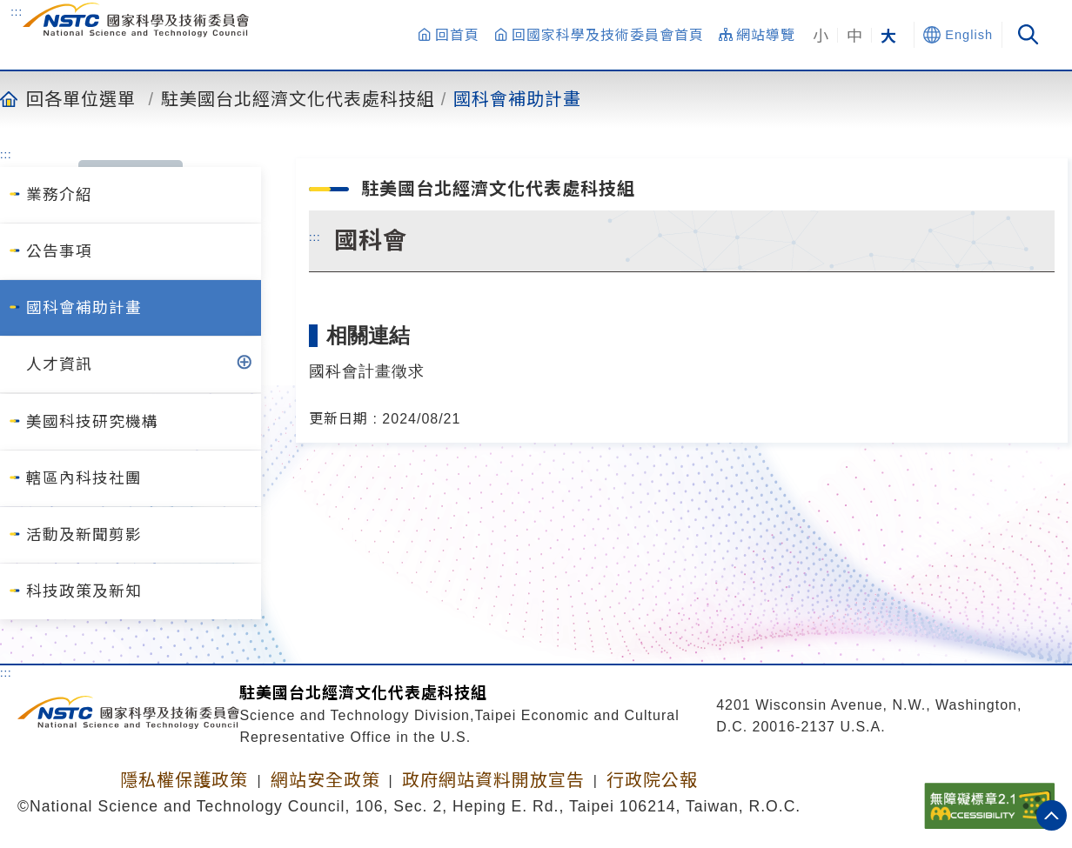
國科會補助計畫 (517, 98)
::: (16, 11)
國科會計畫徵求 (367, 371)
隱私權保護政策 (184, 780)
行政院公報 (652, 780)
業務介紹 (59, 195)
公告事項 (59, 251)
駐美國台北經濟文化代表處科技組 (298, 98)
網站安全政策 (325, 780)
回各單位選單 (81, 98)
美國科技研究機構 (92, 422)
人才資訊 (59, 364)
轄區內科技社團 (84, 478)
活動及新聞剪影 (84, 535)
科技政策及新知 (84, 591)
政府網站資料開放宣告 (493, 780)
